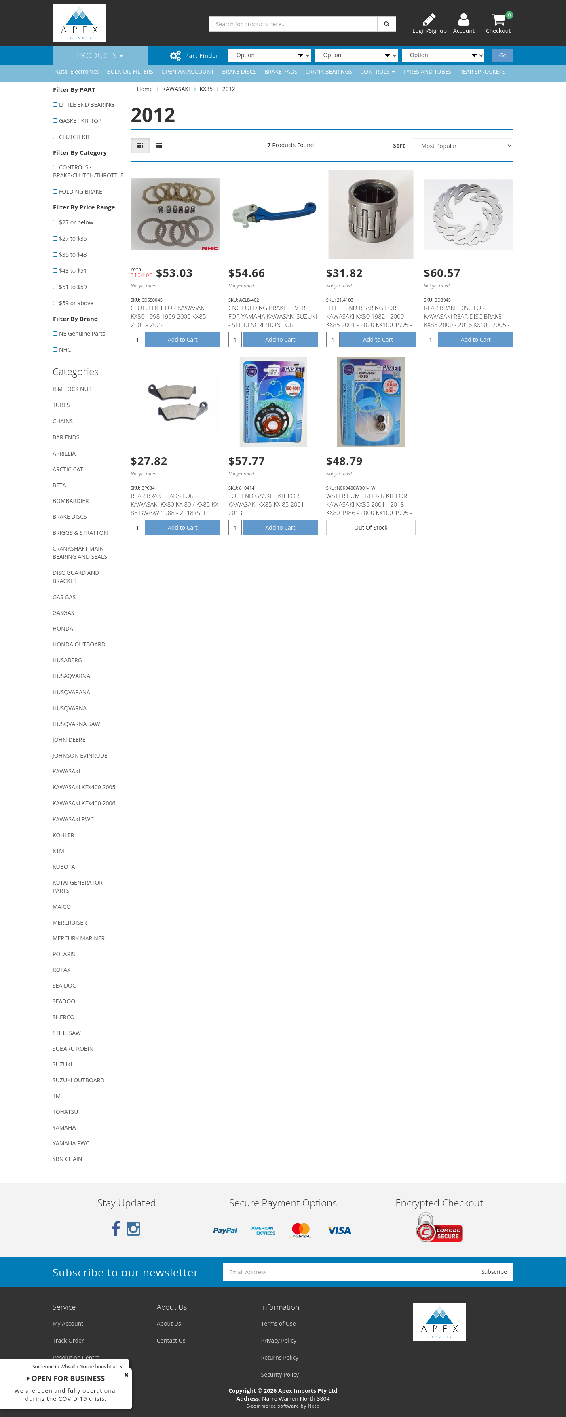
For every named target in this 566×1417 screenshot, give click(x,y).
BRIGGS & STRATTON (80, 532)
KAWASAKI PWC (73, 819)
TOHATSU (65, 1111)
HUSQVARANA (71, 692)
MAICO (62, 906)
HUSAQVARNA (71, 676)
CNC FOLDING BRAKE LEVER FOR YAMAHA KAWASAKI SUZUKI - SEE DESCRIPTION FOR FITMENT (272, 320)
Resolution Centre (76, 1357)
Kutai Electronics (77, 71)
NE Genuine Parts (82, 333)
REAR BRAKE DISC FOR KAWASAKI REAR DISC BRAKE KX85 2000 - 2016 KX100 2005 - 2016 (466, 320)
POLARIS (64, 954)
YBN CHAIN (67, 1159)
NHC (65, 349)
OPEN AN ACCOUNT (187, 71)
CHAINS (63, 421)
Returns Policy (279, 1357)
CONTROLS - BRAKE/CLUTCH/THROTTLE (87, 171)
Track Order (68, 1340)
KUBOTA (64, 866)
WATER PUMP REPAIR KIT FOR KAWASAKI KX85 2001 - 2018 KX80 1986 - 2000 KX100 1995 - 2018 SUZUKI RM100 (369, 508)
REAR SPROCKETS (482, 71)
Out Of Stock (371, 527)
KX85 (206, 89)
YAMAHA (64, 1127)
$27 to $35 (73, 238)
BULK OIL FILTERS (130, 71)
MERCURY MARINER (79, 938)
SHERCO (63, 1017)
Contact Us (171, 1340)
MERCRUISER (70, 922)
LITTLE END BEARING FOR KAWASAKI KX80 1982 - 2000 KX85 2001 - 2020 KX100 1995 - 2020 (369, 320)
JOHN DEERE (69, 739)
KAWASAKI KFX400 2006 (84, 803)
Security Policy (280, 1374)
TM (57, 1096)
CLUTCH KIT (74, 137)
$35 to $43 (73, 254)
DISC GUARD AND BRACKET (76, 577)
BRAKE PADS (281, 71)
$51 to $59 (73, 287)
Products (100, 55)
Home (145, 89)
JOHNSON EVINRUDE (80, 755)
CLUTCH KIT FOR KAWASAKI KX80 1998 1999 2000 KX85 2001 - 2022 (168, 316)
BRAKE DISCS (239, 71)
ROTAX (61, 970)
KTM (58, 851)
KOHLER (63, 835)
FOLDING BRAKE (80, 191)
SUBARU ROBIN (73, 1048)
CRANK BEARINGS (329, 71)
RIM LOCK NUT (72, 389)
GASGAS (63, 613)
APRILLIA (64, 453)
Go (503, 55)
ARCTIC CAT (68, 469)
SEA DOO (65, 985)
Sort (399, 145)
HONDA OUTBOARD (79, 644)
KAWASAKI (66, 771)
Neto (314, 1406)
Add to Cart (183, 339)
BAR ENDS (66, 437)
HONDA (63, 628)
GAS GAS (64, 597)
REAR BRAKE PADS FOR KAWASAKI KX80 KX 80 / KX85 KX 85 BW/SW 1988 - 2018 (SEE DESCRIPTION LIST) (174, 508)
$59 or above (76, 303)
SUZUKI (62, 1064)
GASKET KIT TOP (80, 121)
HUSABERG (67, 660)
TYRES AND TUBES (427, 71)
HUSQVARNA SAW (76, 724)
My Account (68, 1323)
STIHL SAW (67, 1033)
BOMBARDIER (71, 501)
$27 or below (76, 222)
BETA (59, 485)
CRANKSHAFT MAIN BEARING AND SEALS (80, 552)
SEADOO (64, 1001)
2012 (228, 89)
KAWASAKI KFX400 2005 (84, 787)
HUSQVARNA (70, 708)
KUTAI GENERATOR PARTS (78, 886)
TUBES (61, 405)
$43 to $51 (73, 271)
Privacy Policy (278, 1340)
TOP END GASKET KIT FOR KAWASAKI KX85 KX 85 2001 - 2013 (268, 504)
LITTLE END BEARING (86, 104)
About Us (169, 1323)
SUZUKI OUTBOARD (79, 1080)
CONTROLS (377, 71)
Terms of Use (278, 1323)
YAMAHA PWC (71, 1143)
